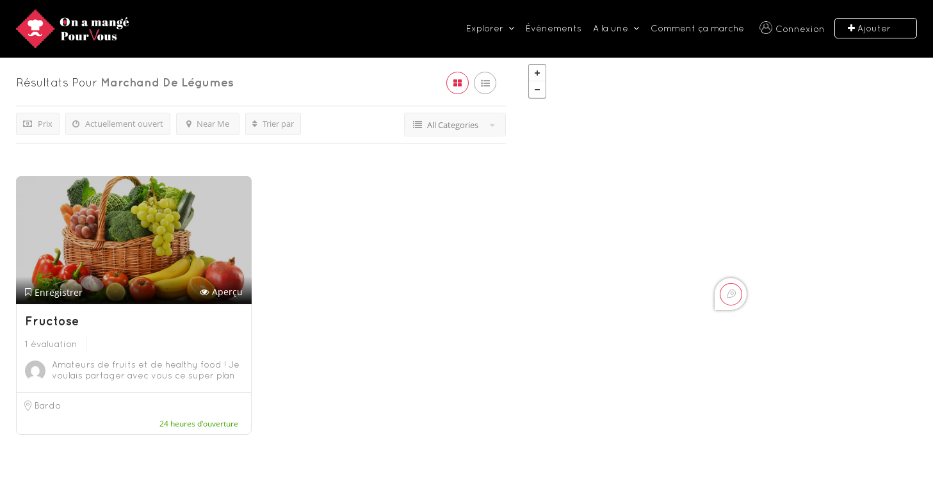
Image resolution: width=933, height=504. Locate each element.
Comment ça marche (697, 28)
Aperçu (221, 292)
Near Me (207, 123)
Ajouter (869, 28)
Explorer (484, 28)
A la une (610, 28)
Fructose (52, 321)
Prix (38, 123)
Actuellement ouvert (117, 123)
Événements (553, 28)
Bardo (48, 405)
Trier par (273, 123)
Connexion (800, 29)
